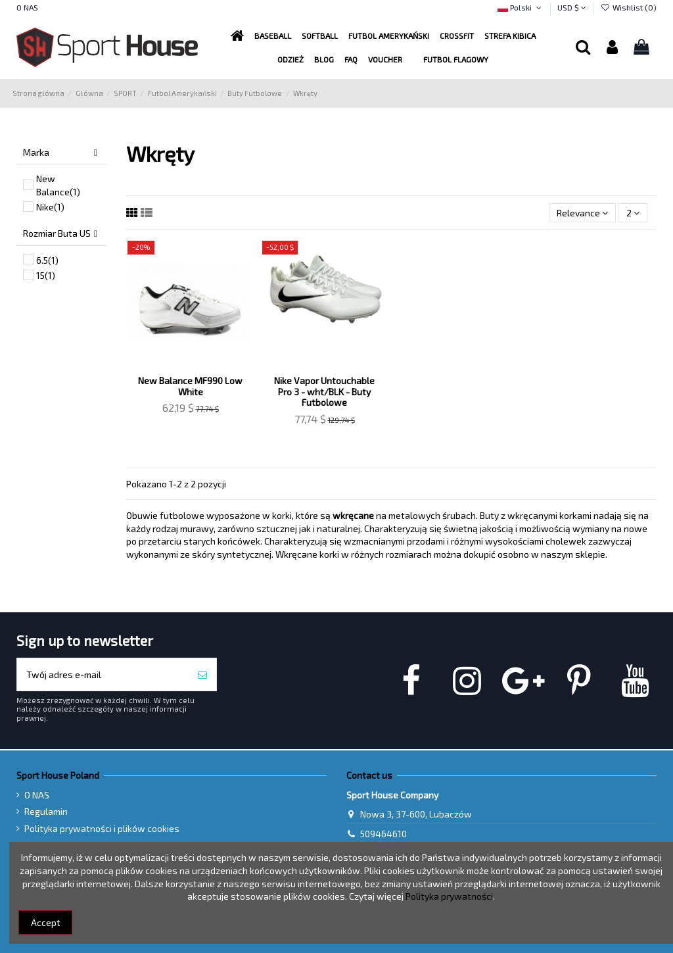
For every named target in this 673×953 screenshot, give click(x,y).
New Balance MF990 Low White (190, 386)
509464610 (383, 833)
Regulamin (46, 811)
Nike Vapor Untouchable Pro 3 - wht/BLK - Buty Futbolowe (324, 391)
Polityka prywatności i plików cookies (101, 828)
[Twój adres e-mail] (103, 674)
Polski (521, 7)
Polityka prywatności (449, 896)
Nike (50, 206)
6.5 (47, 260)
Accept (45, 922)
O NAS (27, 7)
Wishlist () (628, 7)
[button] (388, 35)
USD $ (571, 7)
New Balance (58, 185)
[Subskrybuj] (202, 674)
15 (45, 275)
